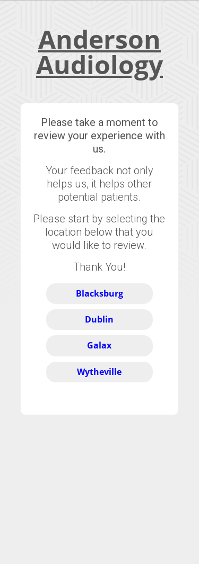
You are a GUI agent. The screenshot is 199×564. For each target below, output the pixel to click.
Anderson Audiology (99, 52)
